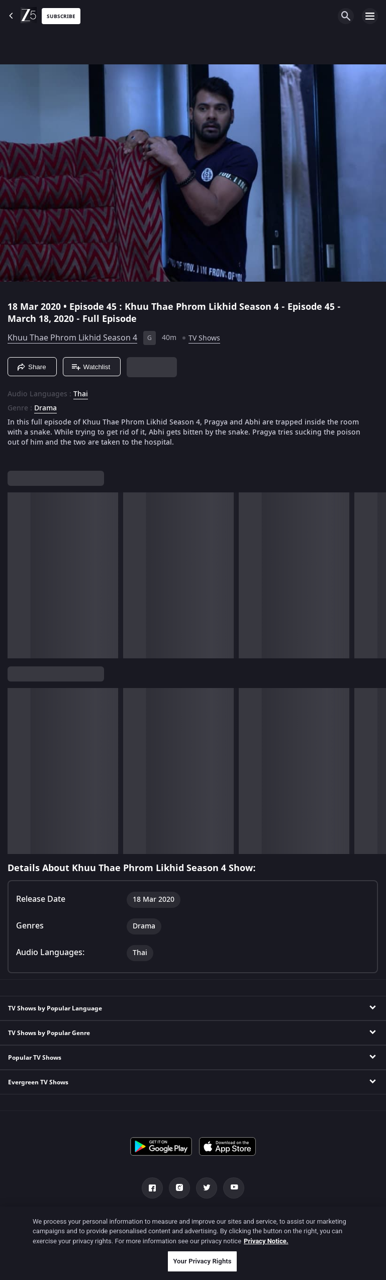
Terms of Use (274, 1218)
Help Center (152, 1218)
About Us (99, 1218)
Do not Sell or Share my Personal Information (157, 1236)
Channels (49, 1218)
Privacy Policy (212, 1218)
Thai (80, 394)
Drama (45, 408)
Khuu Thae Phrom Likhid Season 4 (72, 338)
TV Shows (204, 338)
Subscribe (61, 16)
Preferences (334, 1218)
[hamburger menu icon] (370, 16)
